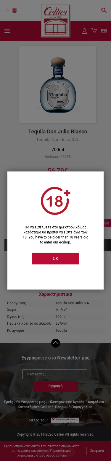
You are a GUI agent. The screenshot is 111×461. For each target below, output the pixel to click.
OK (55, 258)
